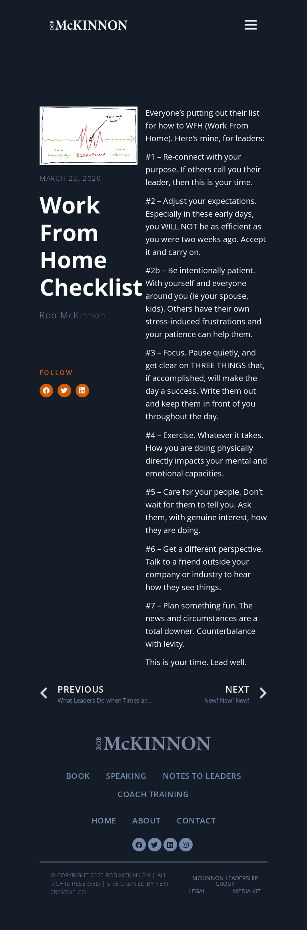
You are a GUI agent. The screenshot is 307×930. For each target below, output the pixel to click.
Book (78, 775)
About (146, 820)
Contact (196, 820)
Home (104, 820)
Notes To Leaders (202, 775)
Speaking (126, 775)
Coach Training (153, 794)
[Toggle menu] (251, 25)
